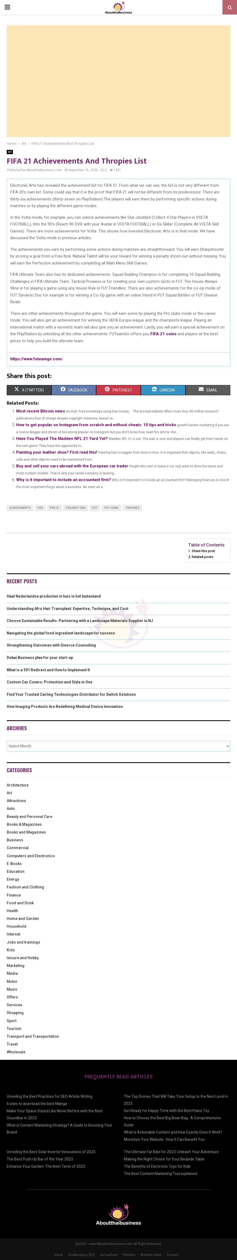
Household (16, 926)
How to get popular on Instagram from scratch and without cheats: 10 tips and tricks (96, 424)
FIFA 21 (54, 507)
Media (12, 973)
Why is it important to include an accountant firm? (63, 479)
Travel (12, 1044)
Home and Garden (23, 918)
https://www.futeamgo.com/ (36, 359)
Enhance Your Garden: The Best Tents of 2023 (46, 1166)
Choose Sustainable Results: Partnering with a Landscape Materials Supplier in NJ (80, 621)
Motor (12, 981)
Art (10, 151)
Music (12, 989)
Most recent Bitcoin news (40, 411)
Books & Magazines (24, 824)
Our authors (109, 1255)
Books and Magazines (26, 832)
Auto (11, 808)
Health (12, 911)
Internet (13, 934)
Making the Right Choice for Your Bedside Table (164, 1159)
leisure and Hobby (23, 958)
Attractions (16, 801)
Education (16, 871)
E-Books (14, 864)
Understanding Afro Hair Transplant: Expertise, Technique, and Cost (67, 608)
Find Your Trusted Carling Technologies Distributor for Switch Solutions (71, 694)
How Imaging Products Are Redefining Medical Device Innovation (65, 706)
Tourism (14, 1028)
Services (14, 1005)
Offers (12, 997)
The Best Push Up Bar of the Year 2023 (40, 1159)
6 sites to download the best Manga (37, 1104)
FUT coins (111, 507)
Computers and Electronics (31, 856)
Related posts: (203, 557)
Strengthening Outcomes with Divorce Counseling (51, 645)
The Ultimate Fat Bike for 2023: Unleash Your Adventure (171, 1152)
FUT (94, 507)
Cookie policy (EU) (81, 1255)
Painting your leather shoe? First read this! (56, 452)
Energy (13, 879)
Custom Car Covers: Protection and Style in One (49, 682)
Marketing (16, 965)
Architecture (18, 785)
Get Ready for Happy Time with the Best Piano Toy (166, 1111)
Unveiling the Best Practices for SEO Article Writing (49, 1096)
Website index (151, 1255)
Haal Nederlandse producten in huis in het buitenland (54, 596)
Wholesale (16, 1052)
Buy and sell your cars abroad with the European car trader (72, 466)
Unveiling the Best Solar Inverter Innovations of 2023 (51, 1152)
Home (58, 1255)
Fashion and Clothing (25, 887)
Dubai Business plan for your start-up (40, 657)
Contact (173, 1255)
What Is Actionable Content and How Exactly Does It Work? (173, 1132)
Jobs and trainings (23, 942)
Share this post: (204, 551)
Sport (11, 1021)
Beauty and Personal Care (29, 816)
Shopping (15, 1013)
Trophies (133, 507)
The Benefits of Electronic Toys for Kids (157, 1166)
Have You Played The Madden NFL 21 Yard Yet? (62, 438)
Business (15, 840)
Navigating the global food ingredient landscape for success (61, 633)
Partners (129, 1255)
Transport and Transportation (33, 1036)
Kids (11, 950)
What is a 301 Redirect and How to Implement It (48, 670)
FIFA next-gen (75, 507)
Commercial (18, 848)
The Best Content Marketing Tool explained (160, 1173)
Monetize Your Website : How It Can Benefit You (164, 1139)
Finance (14, 895)
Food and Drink (20, 903)
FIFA (40, 507)
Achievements (20, 507)
